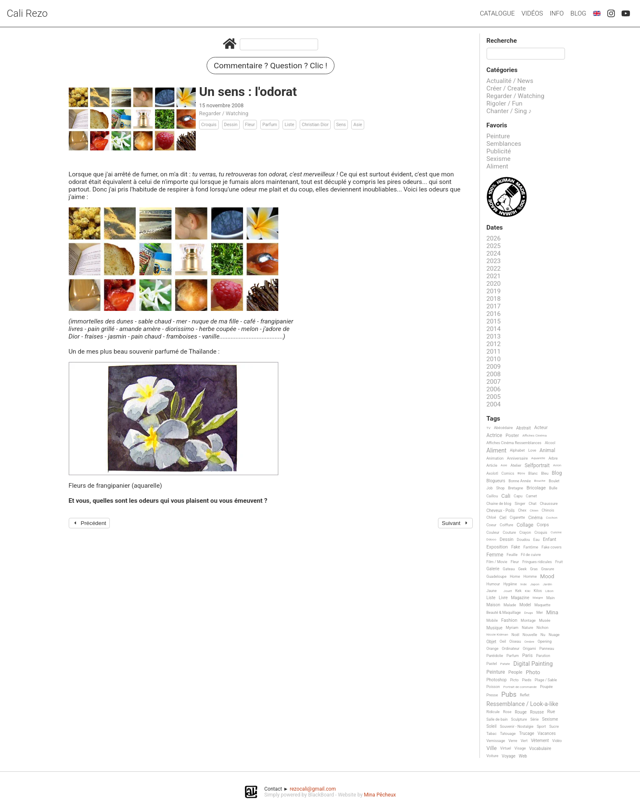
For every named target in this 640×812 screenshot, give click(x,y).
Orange (493, 648)
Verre (512, 740)
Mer (539, 612)
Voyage (509, 756)
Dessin (231, 124)
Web (523, 756)
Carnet (531, 496)
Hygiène (510, 584)
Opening (545, 641)
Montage (528, 620)
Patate (505, 663)
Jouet (507, 591)
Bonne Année (519, 481)
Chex (522, 510)
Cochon (551, 517)
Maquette (542, 605)
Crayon (525, 532)
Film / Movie (497, 562)
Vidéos (532, 13)
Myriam (512, 627)
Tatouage (508, 733)
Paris (527, 656)
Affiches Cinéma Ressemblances (514, 443)
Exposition (497, 547)
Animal (547, 450)
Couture (509, 532)
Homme (530, 576)
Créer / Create (506, 88)
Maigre (538, 597)
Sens (341, 124)
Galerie (493, 569)
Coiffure (506, 525)
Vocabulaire (540, 748)
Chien (534, 510)
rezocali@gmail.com (313, 789)
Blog (578, 13)
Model (525, 605)
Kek (518, 590)
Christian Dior (315, 124)
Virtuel (505, 748)
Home (515, 576)
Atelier (515, 465)
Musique (495, 628)
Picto (514, 680)
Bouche (539, 480)
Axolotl (492, 473)
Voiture (493, 756)
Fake (515, 547)
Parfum (269, 124)
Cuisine (556, 532)
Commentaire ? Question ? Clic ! (270, 65)
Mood (547, 576)
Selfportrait (537, 465)
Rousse (537, 712)
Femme (495, 555)
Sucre (554, 726)
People (515, 672)
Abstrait (523, 428)
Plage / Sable (546, 680)
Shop (500, 488)
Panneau (546, 648)
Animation (495, 458)
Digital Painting (533, 664)
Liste (289, 124)
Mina (552, 612)
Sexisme (499, 159)
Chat (532, 503)
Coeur (492, 525)
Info (556, 13)
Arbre (553, 458)
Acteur (540, 428)
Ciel (502, 518)
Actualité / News (510, 81)
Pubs (508, 695)
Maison (493, 605)
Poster (512, 436)
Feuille (512, 554)
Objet (491, 642)
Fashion (509, 620)
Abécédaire (503, 427)
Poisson (493, 686)
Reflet (524, 695)
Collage (524, 525)
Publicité (499, 151)
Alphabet (517, 450)
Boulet (554, 481)
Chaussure (549, 503)
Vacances (546, 733)
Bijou (521, 473)
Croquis (208, 124)
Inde (523, 584)
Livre (503, 598)
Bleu (545, 473)
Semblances (504, 143)
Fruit (559, 562)
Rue (551, 712)
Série (534, 719)
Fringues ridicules (537, 562)
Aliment (497, 166)
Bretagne (515, 488)
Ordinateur (510, 648)
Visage (520, 748)
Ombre (529, 641)
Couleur (493, 532)
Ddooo (491, 539)
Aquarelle (538, 458)
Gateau (509, 569)
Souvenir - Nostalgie (517, 726)
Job (490, 488)
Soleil (492, 726)
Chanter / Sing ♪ (509, 111)
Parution (543, 655)
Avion (557, 465)
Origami (529, 648)
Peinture (498, 136)
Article (492, 465)
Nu (543, 634)
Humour (493, 584)
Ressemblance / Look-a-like (522, 704)
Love (532, 450)
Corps (543, 525)
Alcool (550, 443)
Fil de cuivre (531, 554)
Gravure (547, 569)
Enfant (549, 540)
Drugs (528, 612)
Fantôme (530, 547)
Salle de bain (497, 719)
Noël (515, 634)
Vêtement (540, 740)
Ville (492, 748)
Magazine (520, 598)
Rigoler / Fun (505, 103)
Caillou (492, 496)
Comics (507, 473)
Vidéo (557, 740)
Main (550, 598)
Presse (492, 695)
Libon (549, 591)
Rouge (520, 712)
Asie (357, 124)
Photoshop (497, 680)
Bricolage (536, 488)
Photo (533, 672)
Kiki (527, 591)
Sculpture (519, 719)
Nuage (554, 634)
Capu (518, 496)
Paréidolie (495, 655)
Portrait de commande (520, 686)
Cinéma (536, 518)
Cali (505, 496)
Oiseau (515, 641)
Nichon (542, 627)
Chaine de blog (499, 503)
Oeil (503, 641)
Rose (507, 712)
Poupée (546, 686)
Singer (520, 503)
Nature (527, 627)
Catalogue (497, 13)
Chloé (491, 517)
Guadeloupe (497, 576)
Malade (510, 605)
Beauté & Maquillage (504, 612)
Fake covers (552, 547)
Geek (522, 569)
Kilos (538, 590)
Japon (534, 584)
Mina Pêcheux (380, 795)
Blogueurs (496, 481)
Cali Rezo (27, 13)
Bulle (553, 488)
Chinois (548, 510)
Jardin (547, 584)
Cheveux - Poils (501, 510)
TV (489, 428)
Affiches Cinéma (534, 435)
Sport (541, 726)
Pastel (492, 663)
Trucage (526, 733)
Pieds (526, 680)
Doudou (523, 539)
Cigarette (517, 517)
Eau (536, 539)
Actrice (495, 435)
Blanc (533, 473)
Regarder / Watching (223, 113)
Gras (534, 569)
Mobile (492, 620)
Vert (524, 740)
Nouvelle (530, 634)
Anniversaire (517, 458)
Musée (544, 620)
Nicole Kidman (497, 634)
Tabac (492, 733)
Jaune (492, 590)
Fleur (250, 124)
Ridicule (493, 712)
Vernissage (496, 740)
